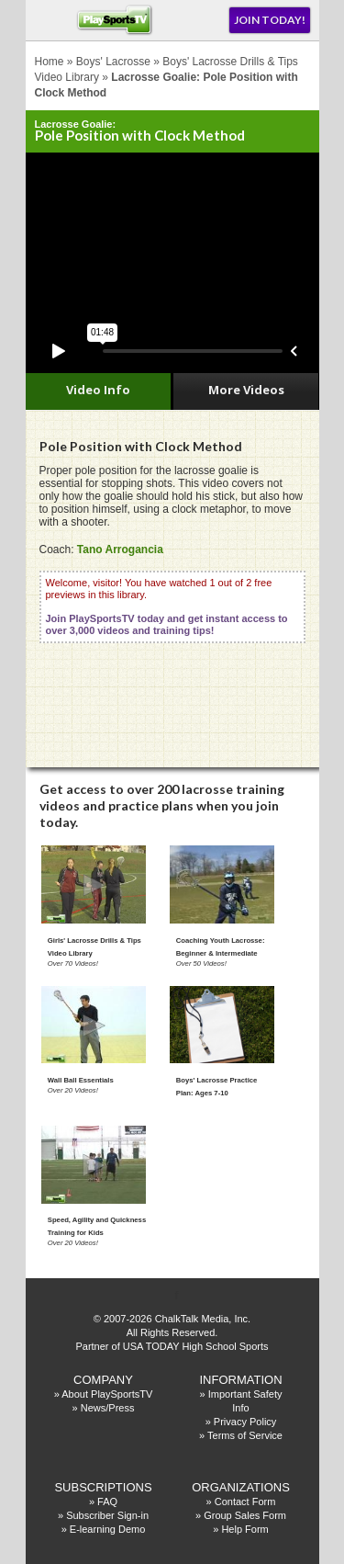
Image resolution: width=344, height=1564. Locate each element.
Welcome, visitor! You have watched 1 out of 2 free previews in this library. (167, 606)
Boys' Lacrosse (113, 61)
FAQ (107, 1501)
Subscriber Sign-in (107, 1515)
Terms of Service (245, 1435)
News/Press (108, 1407)
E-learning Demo (108, 1529)
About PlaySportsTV (106, 1394)
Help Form (244, 1529)
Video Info (98, 389)
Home (49, 61)
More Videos (246, 389)
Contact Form (245, 1501)
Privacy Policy (245, 1421)
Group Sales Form (245, 1515)
